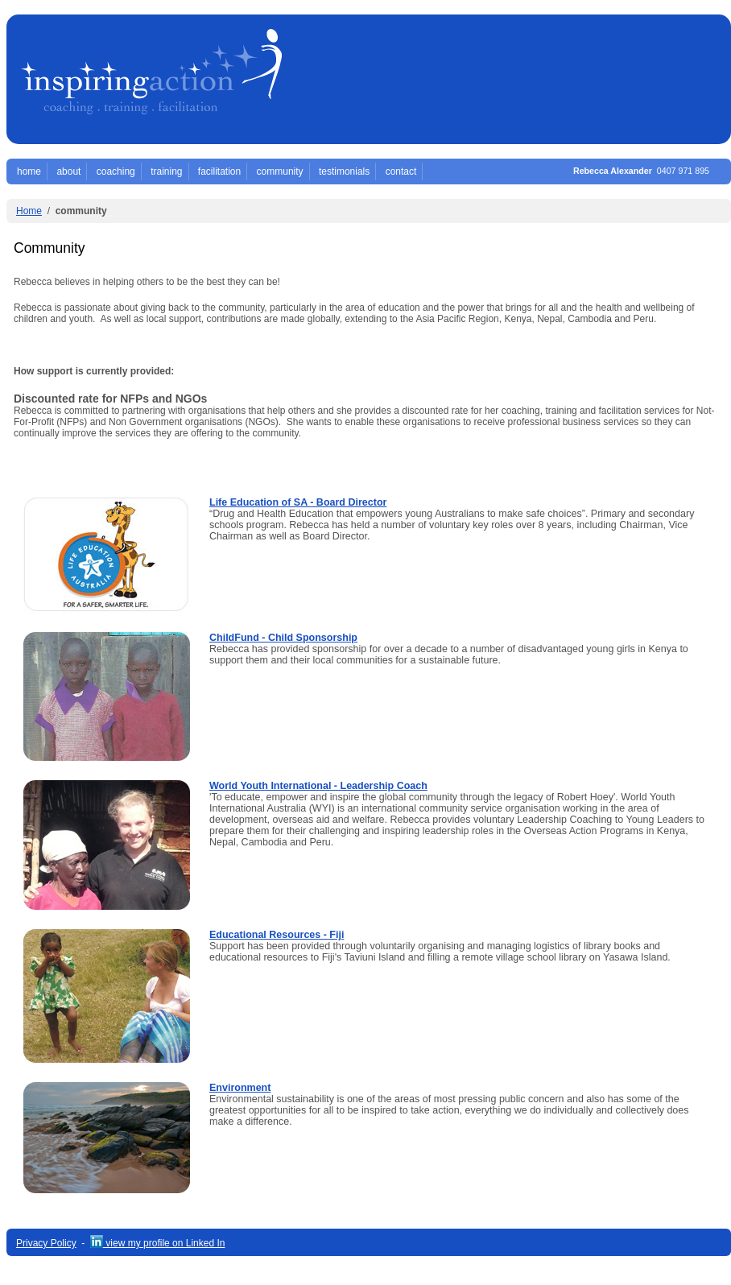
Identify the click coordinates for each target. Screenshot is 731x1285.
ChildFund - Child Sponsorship (283, 637)
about (68, 171)
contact (401, 171)
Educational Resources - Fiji (276, 934)
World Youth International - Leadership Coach (318, 785)
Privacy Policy (46, 1243)
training (166, 171)
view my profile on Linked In (157, 1243)
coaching (116, 171)
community (280, 171)
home (29, 171)
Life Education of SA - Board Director (297, 502)
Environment (240, 1087)
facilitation (219, 171)
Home (29, 211)
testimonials (344, 171)
